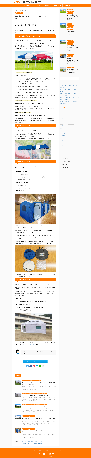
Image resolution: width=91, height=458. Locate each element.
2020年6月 (62, 147)
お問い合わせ (67, 5)
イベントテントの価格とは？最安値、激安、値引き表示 (30, 441)
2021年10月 (62, 135)
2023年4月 (62, 123)
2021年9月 (62, 138)
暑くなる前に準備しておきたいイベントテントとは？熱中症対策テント (72, 71)
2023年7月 (62, 115)
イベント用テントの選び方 (45, 454)
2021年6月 (62, 140)
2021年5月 (62, 142)
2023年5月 (62, 120)
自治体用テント (47, 5)
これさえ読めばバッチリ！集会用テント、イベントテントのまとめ (72, 47)
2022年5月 (62, 125)
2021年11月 (62, 133)
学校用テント (37, 5)
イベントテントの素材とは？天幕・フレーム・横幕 (34, 407)
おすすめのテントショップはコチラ (35, 361)
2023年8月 (62, 113)
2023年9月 (62, 111)
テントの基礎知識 (27, 5)
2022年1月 (62, 130)
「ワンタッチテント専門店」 (28, 344)
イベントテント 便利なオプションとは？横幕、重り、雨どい (36, 395)
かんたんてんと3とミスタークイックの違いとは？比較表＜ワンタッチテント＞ (35, 443)
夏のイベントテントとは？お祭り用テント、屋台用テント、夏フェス (72, 60)
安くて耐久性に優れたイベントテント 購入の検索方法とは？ (72, 16)
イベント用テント (57, 5)
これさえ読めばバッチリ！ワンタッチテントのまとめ (72, 33)
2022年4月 (62, 128)
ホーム (17, 5)
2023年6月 (62, 118)
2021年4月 (62, 145)
